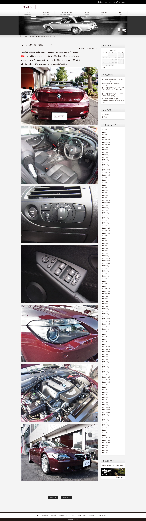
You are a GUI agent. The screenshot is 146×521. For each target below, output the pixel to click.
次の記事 (66, 498)
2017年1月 (106, 405)
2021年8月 (106, 268)
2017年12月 (106, 377)
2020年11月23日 (93, 48)
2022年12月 (106, 228)
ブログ (25, 36)
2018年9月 (106, 354)
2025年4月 (106, 160)
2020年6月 (106, 304)
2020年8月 (106, 299)
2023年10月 (106, 203)
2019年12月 (106, 319)
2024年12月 (106, 170)
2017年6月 (106, 392)
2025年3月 (106, 162)
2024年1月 (106, 197)
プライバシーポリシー (103, 515)
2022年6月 (106, 243)
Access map (104, 13)
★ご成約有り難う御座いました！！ (111, 84)
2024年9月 (106, 177)
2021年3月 (106, 281)
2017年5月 (106, 394)
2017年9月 (106, 384)
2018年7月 (106, 359)
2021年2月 (106, 283)
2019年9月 (106, 326)
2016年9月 (106, 415)
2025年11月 (106, 142)
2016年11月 (106, 410)
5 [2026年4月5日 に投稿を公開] (122, 54)
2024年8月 (106, 180)
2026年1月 (106, 137)
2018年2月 (106, 372)
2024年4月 (106, 190)
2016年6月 (106, 422)
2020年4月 (106, 309)
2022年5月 (106, 245)
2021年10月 (106, 263)
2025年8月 (106, 150)
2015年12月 (106, 437)
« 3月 (103, 67)
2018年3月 (106, 369)
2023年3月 (106, 220)
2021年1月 (106, 286)
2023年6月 (106, 213)
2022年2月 (106, 253)
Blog (120, 13)
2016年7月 (106, 420)
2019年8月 (106, 329)
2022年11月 (106, 230)
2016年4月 (106, 427)
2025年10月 (106, 144)
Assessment (45, 13)
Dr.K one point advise (66, 13)
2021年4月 (106, 278)
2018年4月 (106, 367)
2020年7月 (106, 301)
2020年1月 (106, 316)
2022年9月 (106, 235)
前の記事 (53, 498)
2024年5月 (106, 187)
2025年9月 (106, 147)
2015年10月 (106, 442)
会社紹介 (78, 515)
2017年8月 (106, 387)
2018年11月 (106, 349)
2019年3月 (106, 341)
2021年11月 (106, 261)
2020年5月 (106, 306)
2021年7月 (106, 271)
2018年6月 (106, 362)
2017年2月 (106, 402)
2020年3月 (106, 311)
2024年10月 (106, 175)
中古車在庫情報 (44, 515)
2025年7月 (106, 152)
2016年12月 (106, 407)
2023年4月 (106, 218)
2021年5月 (106, 276)
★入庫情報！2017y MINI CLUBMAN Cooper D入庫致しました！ (113, 100)
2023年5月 (106, 215)
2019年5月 (106, 336)
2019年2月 (106, 344)
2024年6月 (106, 185)
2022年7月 (106, 240)
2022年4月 (106, 248)
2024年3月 (106, 192)
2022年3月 (106, 250)
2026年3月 (106, 132)
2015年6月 (106, 452)
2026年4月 (106, 129)
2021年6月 (106, 273)
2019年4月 (106, 339)
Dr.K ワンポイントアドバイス (66, 515)
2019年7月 (106, 331)
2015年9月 (106, 445)
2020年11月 (106, 291)
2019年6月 (106, 334)
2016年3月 (106, 430)
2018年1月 (106, 374)
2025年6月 (106, 155)
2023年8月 (106, 208)
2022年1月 (106, 256)
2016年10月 (106, 412)
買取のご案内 (54, 515)
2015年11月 (106, 440)
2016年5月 (106, 425)
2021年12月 (106, 258)
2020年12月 (106, 288)
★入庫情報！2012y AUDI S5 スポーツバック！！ (113, 80)
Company (87, 13)
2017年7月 (106, 389)
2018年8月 (106, 357)
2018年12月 (106, 346)
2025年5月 (106, 157)
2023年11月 (106, 200)
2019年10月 (106, 324)
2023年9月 (106, 205)
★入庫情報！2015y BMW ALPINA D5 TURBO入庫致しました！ (113, 94)
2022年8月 (106, 238)
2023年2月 (106, 223)
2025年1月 (106, 167)
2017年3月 (106, 399)
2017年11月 (106, 379)
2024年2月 (106, 195)
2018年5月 (106, 364)
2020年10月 (106, 293)
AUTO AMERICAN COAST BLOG (113, 465)
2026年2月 (106, 134)
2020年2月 (106, 314)
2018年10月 (106, 352)
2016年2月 (106, 432)
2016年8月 (106, 417)
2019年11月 (106, 321)
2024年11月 (106, 172)
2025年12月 (106, 139)
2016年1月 (106, 435)
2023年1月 (106, 225)
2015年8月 (106, 447)
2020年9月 (106, 296)
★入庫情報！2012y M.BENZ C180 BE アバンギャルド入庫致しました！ (113, 89)
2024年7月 (106, 182)
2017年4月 (106, 397)
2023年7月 (106, 210)
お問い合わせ (92, 515)
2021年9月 (106, 266)
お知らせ (31, 36)
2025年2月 (106, 165)
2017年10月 (106, 382)
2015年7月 (106, 450)
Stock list (28, 13)
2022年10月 (106, 233)
